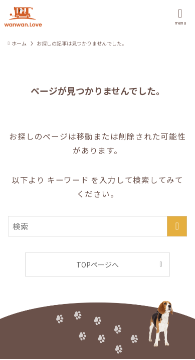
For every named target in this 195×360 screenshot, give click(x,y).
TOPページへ (97, 265)
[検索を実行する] (177, 226)
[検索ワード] (97, 226)
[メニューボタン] (180, 16)
